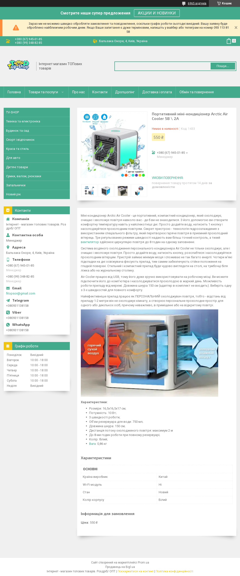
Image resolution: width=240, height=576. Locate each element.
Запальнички (15, 185)
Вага (92, 444)
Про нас (78, 92)
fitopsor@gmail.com (20, 293)
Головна (14, 92)
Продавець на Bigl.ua (120, 567)
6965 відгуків (197, 3)
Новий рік (13, 194)
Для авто (13, 158)
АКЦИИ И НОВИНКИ (157, 13)
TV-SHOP (12, 112)
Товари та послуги (43, 92)
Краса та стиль (17, 149)
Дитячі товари (17, 167)
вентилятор (90, 242)
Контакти (100, 92)
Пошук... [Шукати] (222, 66)
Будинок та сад (17, 130)
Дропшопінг (125, 92)
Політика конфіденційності (174, 571)
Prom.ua (143, 562)
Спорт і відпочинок (20, 139)
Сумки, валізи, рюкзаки (23, 176)
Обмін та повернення (197, 92)
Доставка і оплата (157, 92)
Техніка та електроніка (23, 121)
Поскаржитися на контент (136, 571)
